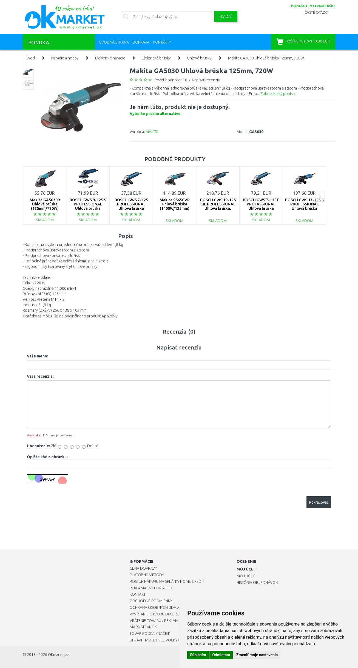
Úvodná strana (114, 42)
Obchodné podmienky (151, 601)
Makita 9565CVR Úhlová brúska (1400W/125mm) (175, 204)
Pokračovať (318, 502)
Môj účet (246, 576)
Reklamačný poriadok (151, 588)
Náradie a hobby (65, 58)
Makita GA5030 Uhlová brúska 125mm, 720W (266, 58)
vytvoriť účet (322, 5)
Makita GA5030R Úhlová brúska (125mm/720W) (45, 204)
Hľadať (226, 16)
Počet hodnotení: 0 (171, 80)
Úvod (30, 58)
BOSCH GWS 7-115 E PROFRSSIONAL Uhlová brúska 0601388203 (261, 206)
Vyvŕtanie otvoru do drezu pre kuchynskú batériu (179, 614)
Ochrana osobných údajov (157, 607)
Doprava (140, 42)
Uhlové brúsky (199, 58)
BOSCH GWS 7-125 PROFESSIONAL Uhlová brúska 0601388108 (131, 206)
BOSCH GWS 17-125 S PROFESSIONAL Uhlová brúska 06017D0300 (304, 206)
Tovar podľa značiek (150, 633)
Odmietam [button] (221, 655)
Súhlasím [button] (198, 655)
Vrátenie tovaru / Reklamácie (158, 620)
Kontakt (138, 594)
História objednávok (257, 582)
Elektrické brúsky (156, 58)
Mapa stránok (143, 627)
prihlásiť (299, 5)
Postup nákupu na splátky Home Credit (167, 581)
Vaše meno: (37, 356)
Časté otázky (317, 12)
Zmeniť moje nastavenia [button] (257, 655)
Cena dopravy (143, 568)
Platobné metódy (147, 575)
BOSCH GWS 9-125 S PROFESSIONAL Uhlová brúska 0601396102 (88, 206)
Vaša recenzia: (40, 376)
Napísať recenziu (206, 80)
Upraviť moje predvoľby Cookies (162, 640)
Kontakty (162, 42)
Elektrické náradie (110, 58)
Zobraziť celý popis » (277, 93)
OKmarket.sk (59, 654)
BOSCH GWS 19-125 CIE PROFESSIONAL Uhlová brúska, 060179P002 (218, 206)
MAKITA (152, 132)
